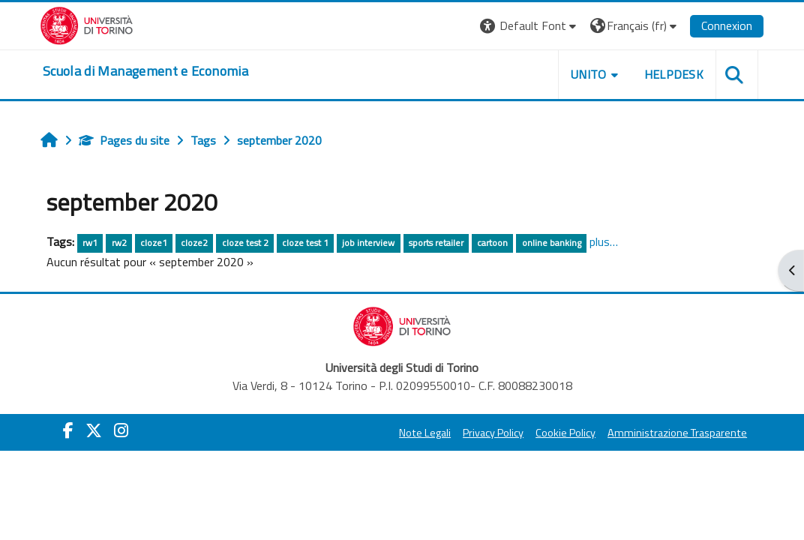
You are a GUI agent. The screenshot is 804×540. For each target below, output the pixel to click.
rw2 (120, 243)
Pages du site (125, 140)
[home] (147, 71)
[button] (527, 26)
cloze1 (155, 243)
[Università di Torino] (89, 24)
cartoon (493, 243)
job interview (370, 243)
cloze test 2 (247, 243)
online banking (553, 243)
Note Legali (422, 432)
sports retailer (437, 243)
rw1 (91, 243)
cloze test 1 (307, 243)
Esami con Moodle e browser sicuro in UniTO (685, 197)
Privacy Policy (490, 432)
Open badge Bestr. (643, 428)
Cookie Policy (563, 432)
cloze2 (195, 243)
